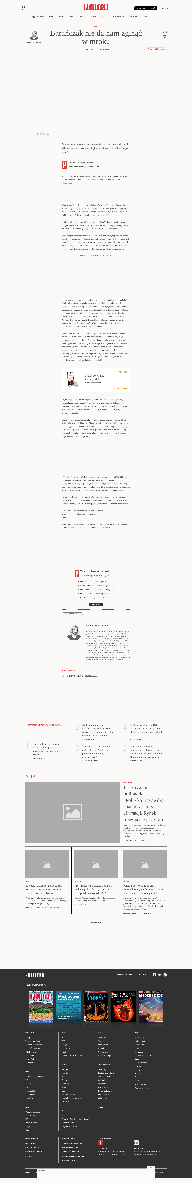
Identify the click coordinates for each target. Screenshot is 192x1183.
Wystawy (65, 1089)
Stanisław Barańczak (72, 619)
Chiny (27, 1135)
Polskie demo (103, 1100)
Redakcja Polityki (31, 1144)
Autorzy (138, 1079)
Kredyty (65, 1057)
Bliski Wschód (31, 1128)
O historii (102, 1089)
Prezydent (29, 1104)
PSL (27, 1093)
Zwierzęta (138, 1072)
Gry (63, 1096)
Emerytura (66, 1054)
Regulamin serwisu (68, 1144)
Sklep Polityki (140, 1090)
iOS (99, 1154)
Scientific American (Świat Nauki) (75, 1125)
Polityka (28, 1043)
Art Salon (65, 1107)
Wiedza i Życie (31, 1057)
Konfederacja (30, 1100)
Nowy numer (40, 22)
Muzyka (65, 1078)
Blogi (104, 22)
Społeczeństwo (140, 1057)
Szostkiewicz (103, 1050)
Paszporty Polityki (69, 1100)
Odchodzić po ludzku (143, 1061)
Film (64, 1082)
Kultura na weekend (106, 1078)
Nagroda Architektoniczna (72, 1104)
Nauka (93, 22)
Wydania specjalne (32, 1047)
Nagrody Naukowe (69, 1132)
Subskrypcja (142, 980)
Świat (61, 22)
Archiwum (139, 1075)
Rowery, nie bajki (105, 1096)
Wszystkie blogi (104, 1061)
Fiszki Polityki (139, 1154)
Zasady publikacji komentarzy (73, 1149)
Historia (138, 1054)
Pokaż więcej (96, 928)
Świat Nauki (30, 1061)
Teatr (64, 1093)
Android (104, 1154)
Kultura (82, 22)
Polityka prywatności (70, 1153)
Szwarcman (102, 1047)
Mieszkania (66, 1043)
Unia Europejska (32, 1121)
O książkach (103, 1086)
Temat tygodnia (104, 1075)
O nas (137, 1086)
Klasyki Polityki (141, 1068)
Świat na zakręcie (105, 1082)
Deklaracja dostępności (70, 1157)
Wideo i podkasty (118, 22)
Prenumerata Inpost (124, 980)
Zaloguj (161, 10)
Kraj (51, 22)
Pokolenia (134, 22)
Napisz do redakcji (32, 1153)
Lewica (28, 1089)
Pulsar (64, 1121)
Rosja (27, 1132)
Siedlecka (102, 1043)
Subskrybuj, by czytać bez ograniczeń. (84, 172)
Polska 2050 (30, 1096)
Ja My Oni (29, 1065)
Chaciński (102, 1054)
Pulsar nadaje (103, 1104)
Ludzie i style (140, 1047)
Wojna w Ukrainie (32, 1117)
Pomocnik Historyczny (34, 1050)
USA (27, 1125)
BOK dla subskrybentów (33, 1157)
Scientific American (33, 1054)
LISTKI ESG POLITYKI (72, 1061)
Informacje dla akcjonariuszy (73, 1162)
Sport (137, 1065)
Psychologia (103, 1093)
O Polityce (29, 1162)
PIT (63, 1047)
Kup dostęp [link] (96, 610)
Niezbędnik (30, 1068)
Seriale (64, 1086)
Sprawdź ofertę (120, 393)
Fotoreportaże (140, 1050)
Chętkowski (103, 1057)
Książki (65, 1075)
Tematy (137, 1083)
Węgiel (64, 1050)
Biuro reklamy (30, 1149)
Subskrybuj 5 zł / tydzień (142, 10)
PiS (26, 1086)
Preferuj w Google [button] (156, 55)
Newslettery (139, 1043)
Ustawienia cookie (68, 1166)
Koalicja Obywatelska (34, 1082)
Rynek (71, 22)
